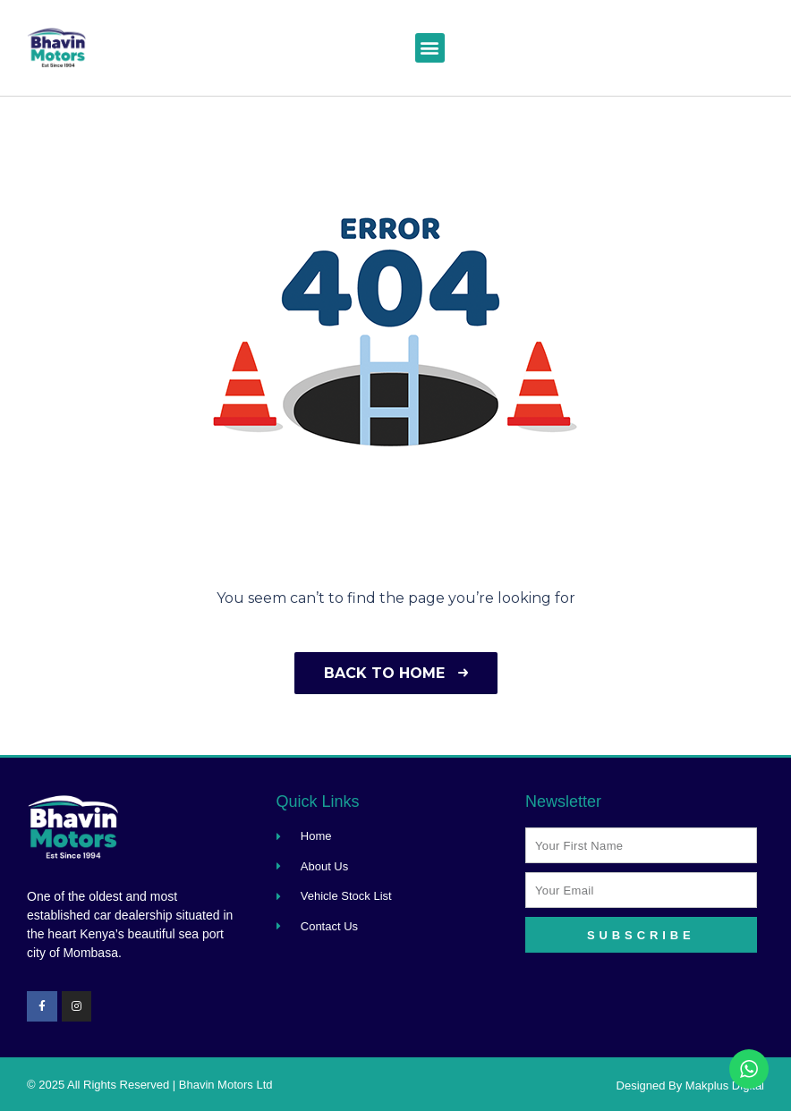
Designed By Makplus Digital (690, 1085)
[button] (430, 48)
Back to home (396, 673)
